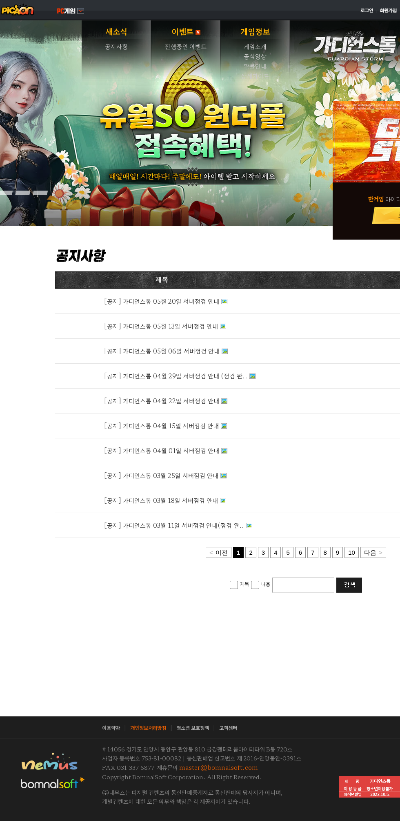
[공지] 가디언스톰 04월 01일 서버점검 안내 (161, 450)
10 (351, 552)
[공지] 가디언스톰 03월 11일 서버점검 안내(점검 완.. (174, 525)
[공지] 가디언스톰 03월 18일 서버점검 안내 (161, 500)
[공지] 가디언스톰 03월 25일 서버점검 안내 (161, 475)
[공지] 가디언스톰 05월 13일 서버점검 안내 (161, 326)
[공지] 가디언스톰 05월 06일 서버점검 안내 (162, 351)
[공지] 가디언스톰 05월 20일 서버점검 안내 (161, 301)
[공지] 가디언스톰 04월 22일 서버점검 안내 (161, 400)
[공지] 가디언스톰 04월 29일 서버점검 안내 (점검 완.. (175, 375)
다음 (373, 552)
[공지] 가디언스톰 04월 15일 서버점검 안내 (161, 425)
